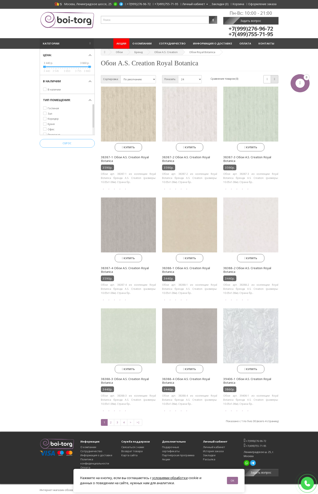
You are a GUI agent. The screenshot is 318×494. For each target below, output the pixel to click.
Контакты (266, 43)
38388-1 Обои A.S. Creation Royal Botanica (186, 270)
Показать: (170, 79)
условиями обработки (170, 478)
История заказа (213, 451)
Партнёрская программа (178, 455)
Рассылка (209, 459)
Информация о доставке (213, 43)
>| (138, 422)
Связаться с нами (132, 447)
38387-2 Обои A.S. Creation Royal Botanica (186, 159)
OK (232, 480)
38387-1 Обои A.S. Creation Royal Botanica (125, 159)
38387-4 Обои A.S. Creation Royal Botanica (125, 270)
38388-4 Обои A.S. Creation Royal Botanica (186, 381)
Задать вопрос (250, 21)
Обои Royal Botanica (202, 52)
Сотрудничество (173, 43)
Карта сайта (129, 455)
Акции (121, 43)
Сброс (67, 143)
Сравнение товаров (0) (224, 78)
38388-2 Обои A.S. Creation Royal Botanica (247, 270)
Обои (119, 52)
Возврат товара (132, 451)
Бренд (138, 52)
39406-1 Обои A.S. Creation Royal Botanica (247, 381)
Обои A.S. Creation (166, 52)
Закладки (209, 455)
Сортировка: (110, 79)
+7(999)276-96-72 (255, 440)
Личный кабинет (214, 447)
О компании (142, 43)
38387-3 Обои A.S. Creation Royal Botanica (247, 159)
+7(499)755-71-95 (255, 445)
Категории (52, 43)
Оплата (245, 43)
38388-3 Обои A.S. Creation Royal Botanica (125, 381)
